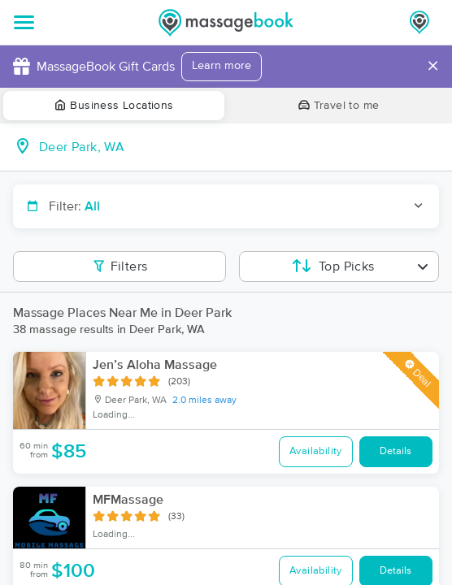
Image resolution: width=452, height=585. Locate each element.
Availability (315, 451)
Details (395, 451)
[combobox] (239, 147)
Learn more (221, 66)
